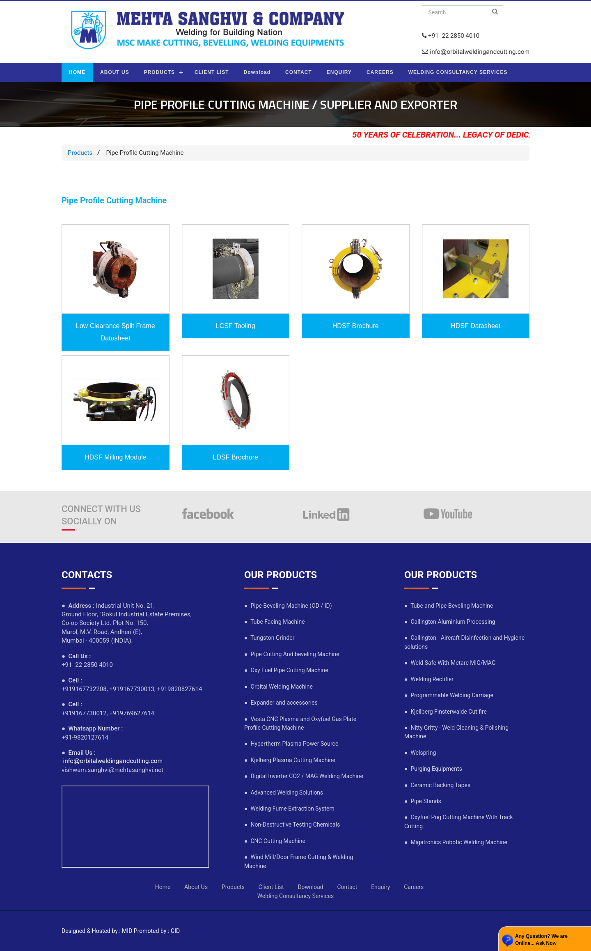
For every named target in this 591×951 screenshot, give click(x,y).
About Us (196, 887)
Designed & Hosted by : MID (97, 931)
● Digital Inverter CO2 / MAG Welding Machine (303, 776)
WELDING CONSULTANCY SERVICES (458, 72)
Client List (271, 887)
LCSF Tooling (235, 325)
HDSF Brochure (355, 325)
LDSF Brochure (235, 457)
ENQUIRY (339, 72)
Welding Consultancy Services (295, 896)
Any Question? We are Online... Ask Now (541, 939)
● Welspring (420, 752)
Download (257, 72)
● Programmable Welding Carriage (448, 695)
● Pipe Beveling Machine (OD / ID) (288, 605)
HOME (77, 72)
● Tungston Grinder (269, 637)
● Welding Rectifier (429, 679)
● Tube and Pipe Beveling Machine (448, 605)
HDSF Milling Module (115, 457)
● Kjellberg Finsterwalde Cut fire (445, 711)
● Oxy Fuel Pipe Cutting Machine (286, 670)
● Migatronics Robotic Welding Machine (455, 842)
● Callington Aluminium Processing (449, 621)
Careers (414, 887)
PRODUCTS (159, 72)
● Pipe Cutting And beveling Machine (291, 654)
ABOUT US (114, 72)
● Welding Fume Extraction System (289, 808)
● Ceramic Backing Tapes (437, 785)
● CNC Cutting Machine (274, 841)
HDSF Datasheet (475, 325)
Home (163, 887)
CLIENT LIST (212, 72)
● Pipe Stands (422, 801)
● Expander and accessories (281, 702)
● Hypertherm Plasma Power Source (291, 743)
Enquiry (380, 887)
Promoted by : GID (157, 931)
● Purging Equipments (433, 768)
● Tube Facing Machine (274, 621)
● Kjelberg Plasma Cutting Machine (289, 760)
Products (80, 152)
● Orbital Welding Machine (278, 686)
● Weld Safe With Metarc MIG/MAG (449, 662)
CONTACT (298, 72)
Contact (347, 887)
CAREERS (380, 72)
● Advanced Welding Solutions (283, 792)
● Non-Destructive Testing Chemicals (292, 824)
